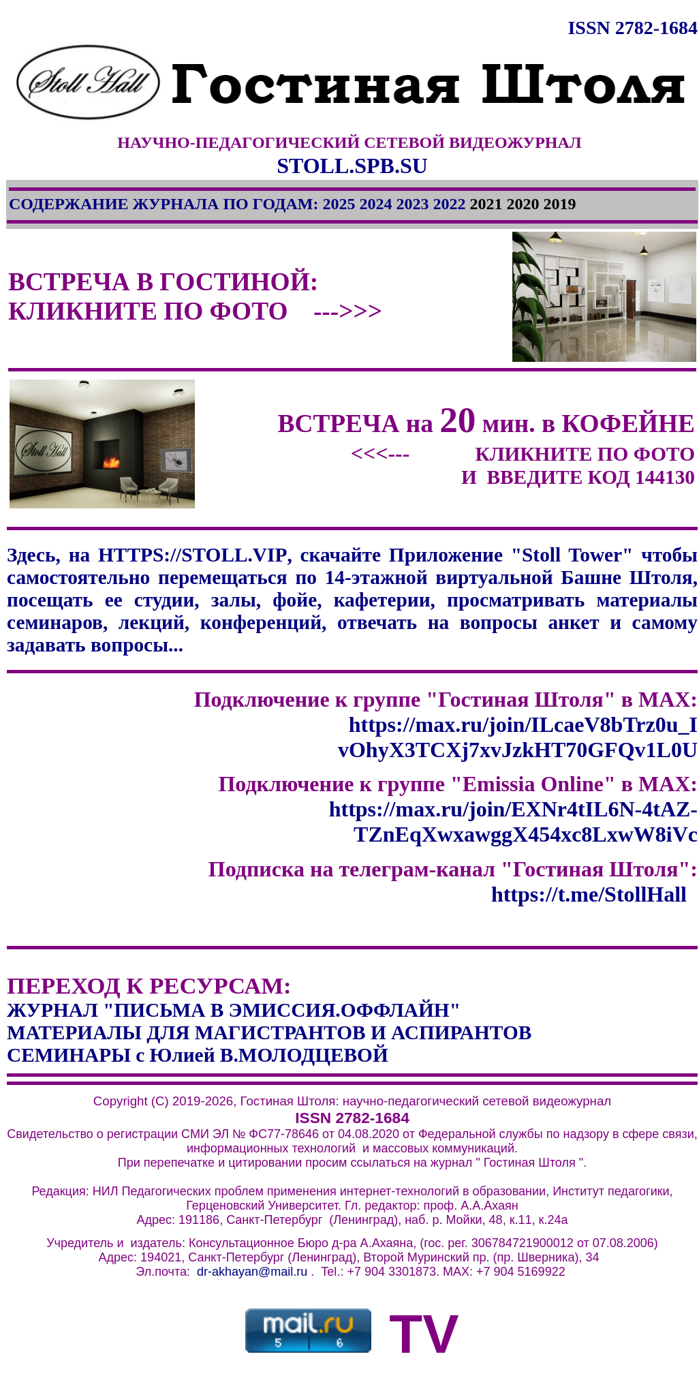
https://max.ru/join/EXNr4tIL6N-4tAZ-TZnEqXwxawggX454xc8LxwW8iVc (513, 821)
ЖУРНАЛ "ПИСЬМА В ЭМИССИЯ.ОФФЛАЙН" (234, 1010)
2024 (375, 204)
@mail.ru (282, 1271)
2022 (449, 204)
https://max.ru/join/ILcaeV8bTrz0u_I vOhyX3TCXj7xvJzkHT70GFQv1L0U (518, 737)
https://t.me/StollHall (591, 894)
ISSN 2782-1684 (633, 27)
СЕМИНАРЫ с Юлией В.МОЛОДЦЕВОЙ (197, 1055)
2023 (412, 204)
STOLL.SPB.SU (352, 165)
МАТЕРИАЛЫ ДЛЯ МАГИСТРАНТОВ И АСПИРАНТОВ (269, 1032)
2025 (338, 204)
